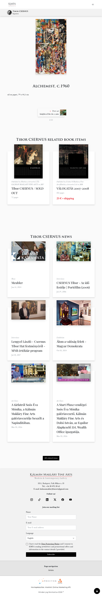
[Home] (13, 4)
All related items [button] (51, 458)
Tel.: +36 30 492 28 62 (51, 486)
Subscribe (51, 554)
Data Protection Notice (50, 544)
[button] (51, 112)
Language (29, 533)
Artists (51, 570)
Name (28, 512)
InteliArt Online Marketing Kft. (58, 587)
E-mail (28, 522)
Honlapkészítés (37, 587)
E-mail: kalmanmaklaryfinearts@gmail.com (51, 489)
